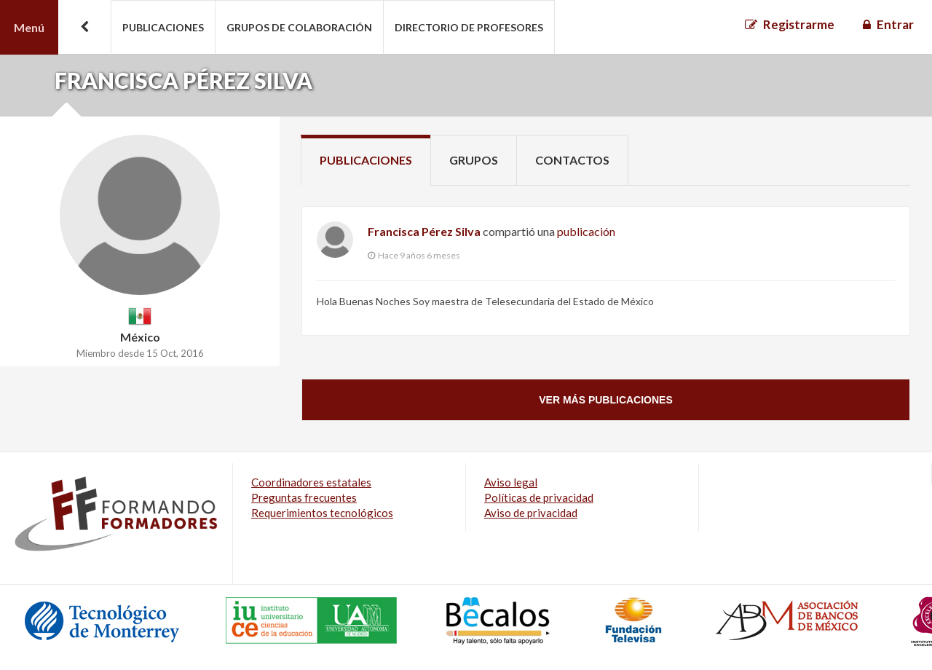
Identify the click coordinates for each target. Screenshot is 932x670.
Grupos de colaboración (299, 27)
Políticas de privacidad (538, 497)
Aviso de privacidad (530, 512)
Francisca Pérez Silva (424, 231)
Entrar (895, 24)
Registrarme (798, 24)
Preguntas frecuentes (304, 497)
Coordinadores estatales (311, 482)
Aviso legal (510, 482)
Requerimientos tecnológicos (322, 512)
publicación (586, 231)
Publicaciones (163, 27)
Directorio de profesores (469, 27)
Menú (29, 27)
